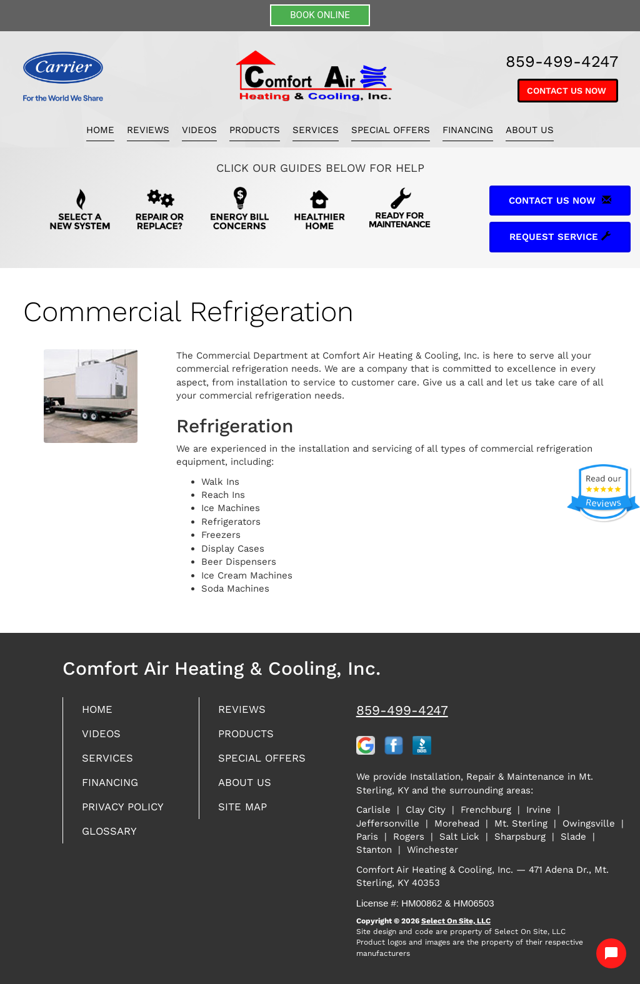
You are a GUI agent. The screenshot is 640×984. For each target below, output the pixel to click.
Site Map (244, 812)
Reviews (148, 130)
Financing (467, 130)
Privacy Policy (125, 812)
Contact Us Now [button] (568, 91)
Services (315, 130)
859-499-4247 (402, 710)
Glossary (111, 838)
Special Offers (390, 130)
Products (254, 130)
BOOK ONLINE (320, 15)
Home (100, 130)
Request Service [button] (560, 236)
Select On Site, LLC (456, 921)
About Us (530, 130)
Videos (199, 130)
